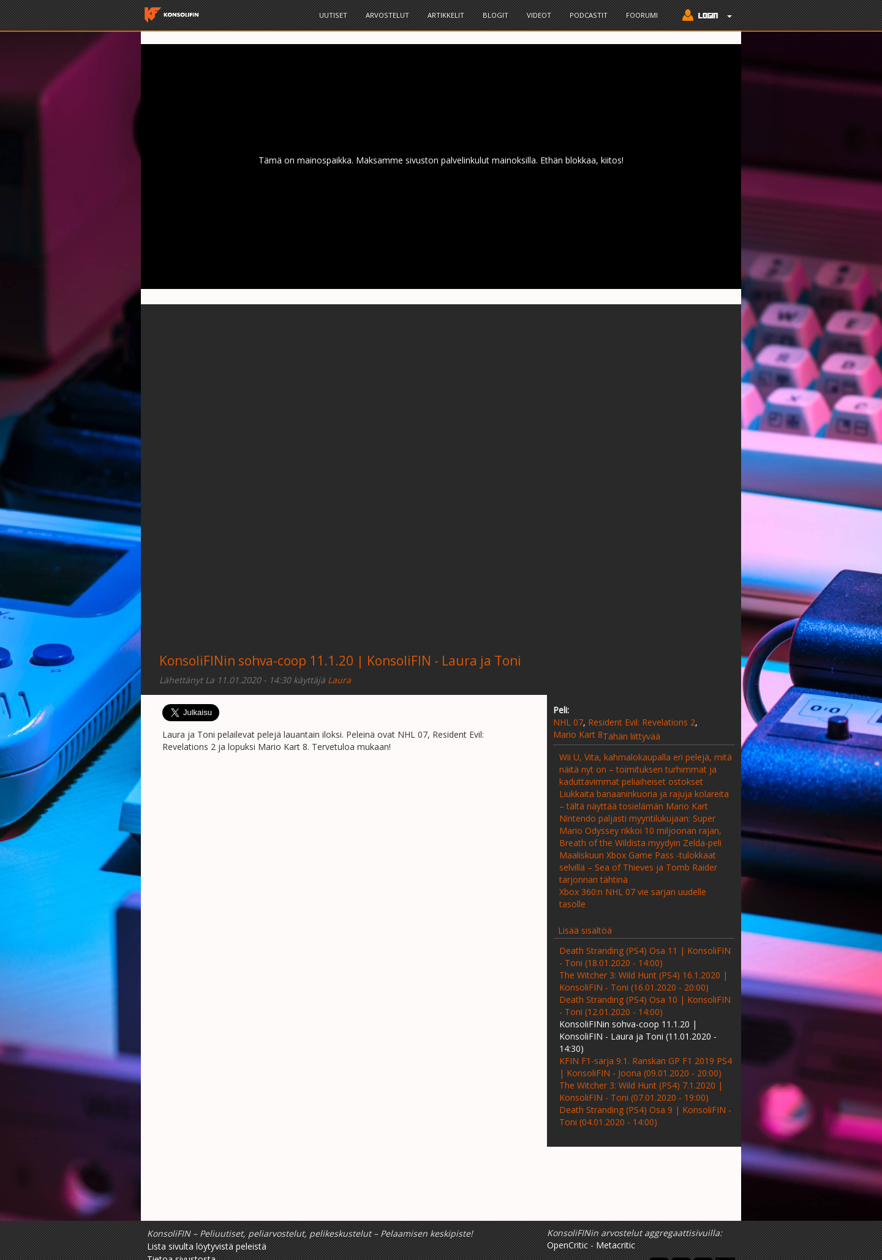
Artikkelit (446, 15)
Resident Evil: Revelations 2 (641, 722)
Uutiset (333, 15)
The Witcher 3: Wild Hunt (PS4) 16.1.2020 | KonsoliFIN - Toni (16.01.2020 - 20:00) (643, 981)
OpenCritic (567, 1245)
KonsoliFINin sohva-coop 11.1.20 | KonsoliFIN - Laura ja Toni (340, 660)
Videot (539, 15)
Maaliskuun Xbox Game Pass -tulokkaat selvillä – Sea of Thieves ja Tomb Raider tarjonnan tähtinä (638, 867)
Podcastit (589, 15)
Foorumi (642, 15)
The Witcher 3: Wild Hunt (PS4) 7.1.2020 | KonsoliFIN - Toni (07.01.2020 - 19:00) (641, 1091)
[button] (704, 16)
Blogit (495, 15)
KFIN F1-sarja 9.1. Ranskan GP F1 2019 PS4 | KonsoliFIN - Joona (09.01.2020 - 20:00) (645, 1067)
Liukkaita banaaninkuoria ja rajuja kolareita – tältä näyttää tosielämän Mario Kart (644, 800)
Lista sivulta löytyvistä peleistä (206, 1246)
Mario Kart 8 (578, 734)
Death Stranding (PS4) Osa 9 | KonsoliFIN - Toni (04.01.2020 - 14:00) (645, 1116)
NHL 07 (568, 722)
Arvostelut (387, 15)
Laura (339, 680)
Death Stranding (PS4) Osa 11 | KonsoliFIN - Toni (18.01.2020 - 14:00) (645, 957)
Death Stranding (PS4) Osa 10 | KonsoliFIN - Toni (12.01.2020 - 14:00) (645, 1006)
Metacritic (615, 1245)
